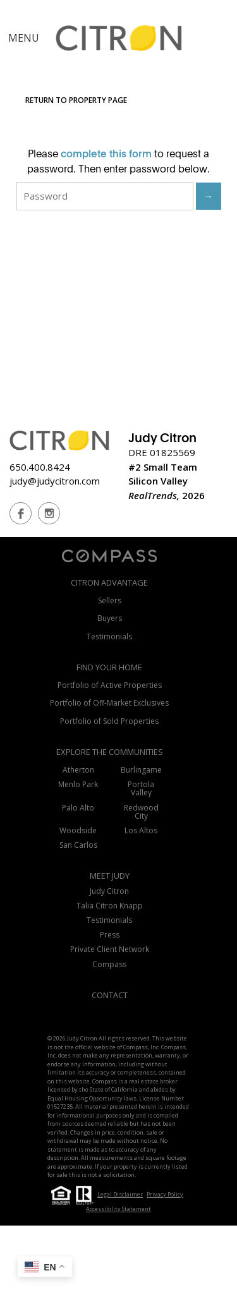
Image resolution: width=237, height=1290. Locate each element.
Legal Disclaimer (120, 1194)
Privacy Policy (165, 1194)
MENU (23, 38)
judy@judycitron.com (54, 480)
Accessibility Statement (118, 1209)
